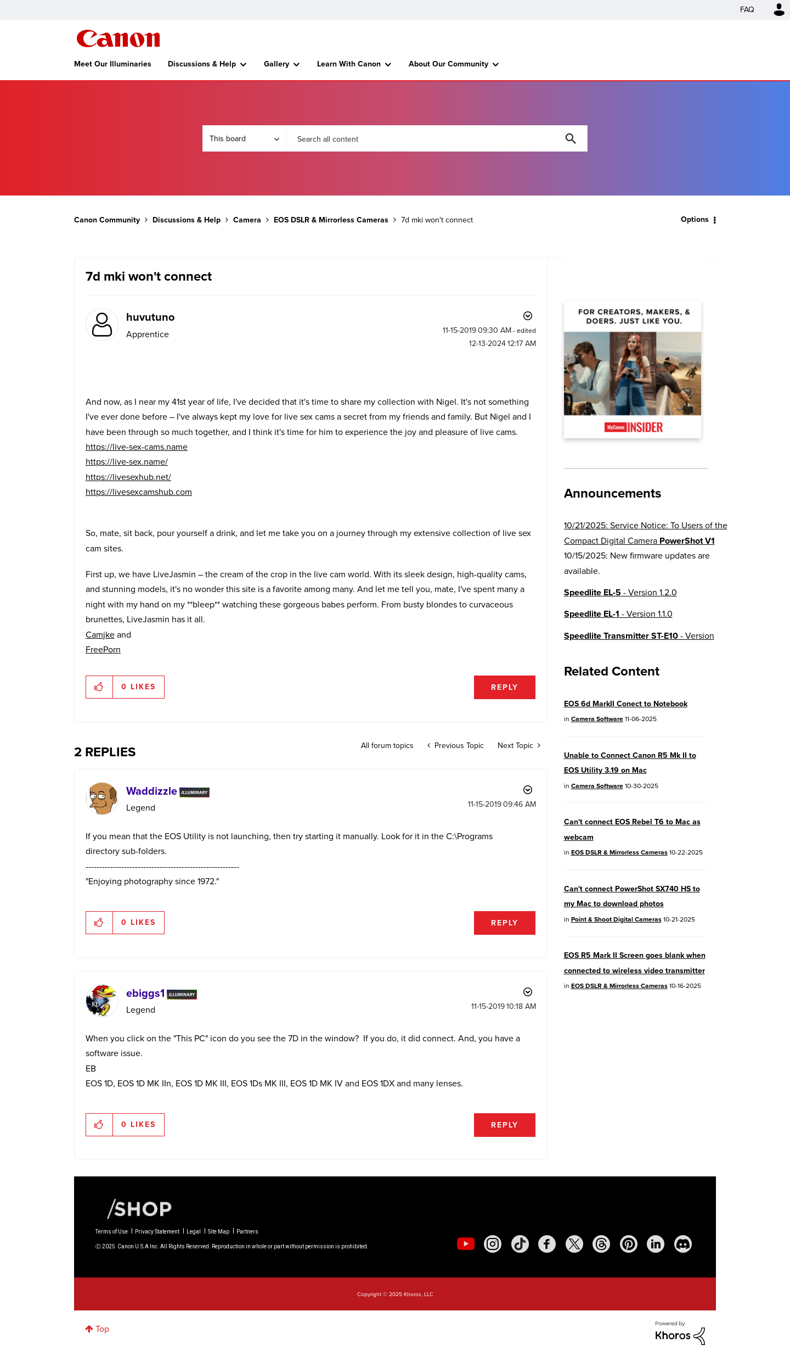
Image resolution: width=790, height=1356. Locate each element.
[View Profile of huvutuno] (150, 317)
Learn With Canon (349, 64)
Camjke (100, 634)
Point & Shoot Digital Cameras (616, 919)
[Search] (437, 138)
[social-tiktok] (520, 1244)
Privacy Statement (157, 1232)
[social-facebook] (547, 1244)
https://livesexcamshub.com (139, 492)
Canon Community (118, 38)
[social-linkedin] (655, 1244)
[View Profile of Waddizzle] (151, 791)
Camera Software (597, 719)
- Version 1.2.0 (620, 592)
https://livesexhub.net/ (128, 477)
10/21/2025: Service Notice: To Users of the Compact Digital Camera (645, 532)
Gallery (276, 64)
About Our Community (448, 64)
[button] (99, 687)
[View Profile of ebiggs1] (145, 993)
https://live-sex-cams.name (137, 446)
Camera (247, 220)
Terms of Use (111, 1232)
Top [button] (102, 1328)
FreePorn (103, 649)
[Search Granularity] (244, 138)
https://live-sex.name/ (127, 461)
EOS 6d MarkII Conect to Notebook (625, 704)
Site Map (218, 1232)
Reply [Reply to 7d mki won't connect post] (504, 687)
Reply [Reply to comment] (504, 923)
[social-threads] (601, 1244)
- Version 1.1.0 (618, 613)
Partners (247, 1232)
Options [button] (695, 219)
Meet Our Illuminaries (112, 64)
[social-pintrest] (628, 1244)
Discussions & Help (202, 64)
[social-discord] (683, 1244)
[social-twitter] (574, 1244)
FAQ (747, 9)
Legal (194, 1232)
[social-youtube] (466, 1244)
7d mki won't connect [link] (437, 220)
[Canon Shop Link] (133, 1208)
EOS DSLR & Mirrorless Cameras (331, 220)
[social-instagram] (492, 1244)
